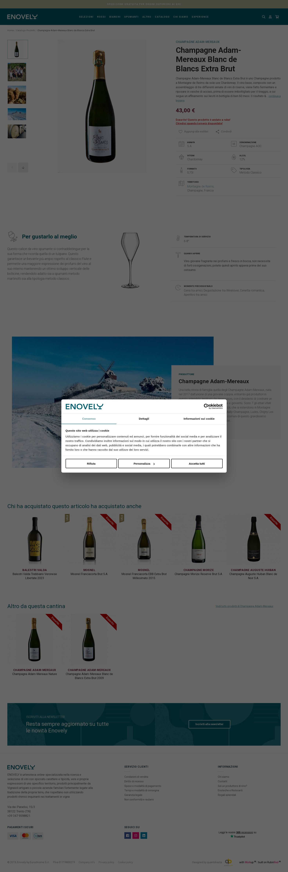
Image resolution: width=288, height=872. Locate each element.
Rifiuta (91, 463)
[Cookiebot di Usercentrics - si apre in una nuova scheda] (206, 406)
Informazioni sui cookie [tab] (199, 418)
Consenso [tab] (89, 418)
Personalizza (144, 463)
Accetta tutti (197, 463)
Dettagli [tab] (144, 418)
